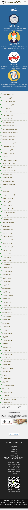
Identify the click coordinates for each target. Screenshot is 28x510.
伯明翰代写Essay (6, 347)
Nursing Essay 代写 (7, 205)
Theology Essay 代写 (7, 240)
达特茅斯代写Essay (7, 333)
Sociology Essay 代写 (7, 236)
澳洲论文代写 (14, 451)
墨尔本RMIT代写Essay (8, 402)
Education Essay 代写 (7, 150)
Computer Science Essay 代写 (10, 132)
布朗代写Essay (6, 326)
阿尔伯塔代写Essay (7, 392)
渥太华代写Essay (6, 382)
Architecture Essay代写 (8, 105)
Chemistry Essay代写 (7, 118)
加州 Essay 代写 (6, 260)
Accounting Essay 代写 (8, 94)
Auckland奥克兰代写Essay (9, 399)
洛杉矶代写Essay (6, 281)
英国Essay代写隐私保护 (14, 467)
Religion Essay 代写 (7, 226)
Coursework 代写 (6, 253)
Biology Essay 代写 (7, 111)
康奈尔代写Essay (6, 316)
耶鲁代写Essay (6, 323)
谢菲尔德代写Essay (7, 350)
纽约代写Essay (6, 292)
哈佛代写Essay (6, 319)
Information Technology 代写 (9, 184)
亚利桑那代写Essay (7, 305)
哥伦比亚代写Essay (7, 271)
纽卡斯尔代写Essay (7, 357)
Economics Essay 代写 (8, 125)
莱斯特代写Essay (6, 361)
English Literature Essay (8, 157)
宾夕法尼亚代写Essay (7, 295)
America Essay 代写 (7, 98)
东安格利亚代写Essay (7, 368)
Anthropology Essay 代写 (8, 101)
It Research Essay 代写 (8, 188)
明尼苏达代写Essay (7, 298)
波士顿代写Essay (6, 309)
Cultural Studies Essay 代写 (9, 143)
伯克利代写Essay (6, 288)
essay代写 (14, 453)
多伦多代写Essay (6, 395)
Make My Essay (6, 215)
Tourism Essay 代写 (7, 243)
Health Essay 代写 (7, 174)
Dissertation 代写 (6, 250)
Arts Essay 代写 (6, 108)
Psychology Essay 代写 (8, 222)
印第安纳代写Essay (7, 285)
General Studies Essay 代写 (9, 170)
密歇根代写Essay (6, 274)
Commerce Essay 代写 (8, 122)
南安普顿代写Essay (7, 354)
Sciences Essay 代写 (7, 229)
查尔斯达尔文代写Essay (8, 385)
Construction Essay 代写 (8, 136)
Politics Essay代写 (7, 219)
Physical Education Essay (8, 212)
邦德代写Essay (6, 375)
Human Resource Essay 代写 (9, 181)
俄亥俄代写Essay (6, 278)
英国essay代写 (6, 407)
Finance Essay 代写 (7, 167)
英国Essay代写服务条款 (14, 464)
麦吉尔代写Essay (6, 371)
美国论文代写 (14, 447)
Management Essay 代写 (8, 195)
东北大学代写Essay (7, 267)
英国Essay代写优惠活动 (14, 462)
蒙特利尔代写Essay (7, 389)
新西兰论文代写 (14, 456)
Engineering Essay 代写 (8, 153)
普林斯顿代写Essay (7, 330)
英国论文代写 (14, 449)
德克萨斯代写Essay (7, 312)
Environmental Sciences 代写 (9, 160)
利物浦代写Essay (6, 337)
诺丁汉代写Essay (6, 344)
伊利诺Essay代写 (6, 257)
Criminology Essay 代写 (8, 139)
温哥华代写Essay (6, 378)
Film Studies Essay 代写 (8, 163)
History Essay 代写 (7, 177)
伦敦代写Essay (6, 364)
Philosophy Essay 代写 (8, 208)
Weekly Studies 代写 (7, 247)
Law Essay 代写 (6, 191)
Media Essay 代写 (6, 202)
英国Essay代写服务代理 (14, 471)
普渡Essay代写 (6, 264)
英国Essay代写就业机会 (14, 469)
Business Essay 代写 (7, 115)
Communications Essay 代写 (9, 129)
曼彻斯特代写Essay (7, 340)
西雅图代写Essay (6, 302)
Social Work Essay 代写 (8, 233)
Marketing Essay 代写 (7, 198)
